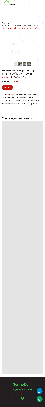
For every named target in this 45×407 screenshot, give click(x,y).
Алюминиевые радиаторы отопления (20, 26)
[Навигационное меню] (41, 4)
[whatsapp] (22, 399)
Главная (5, 23)
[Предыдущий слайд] (5, 48)
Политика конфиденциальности (22, 394)
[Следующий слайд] (40, 48)
